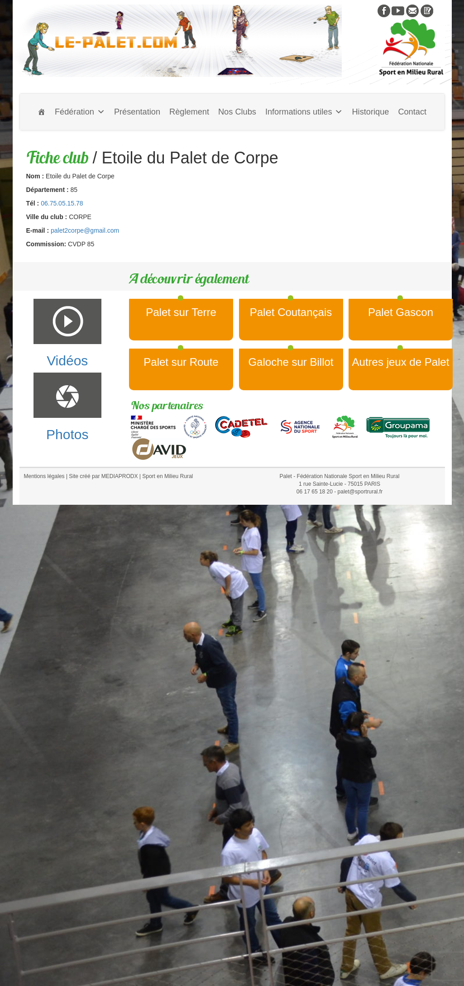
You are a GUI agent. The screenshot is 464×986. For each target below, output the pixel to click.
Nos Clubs (237, 111)
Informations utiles (304, 112)
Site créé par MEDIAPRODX (103, 476)
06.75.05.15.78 (62, 203)
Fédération (80, 112)
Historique (370, 111)
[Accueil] (41, 112)
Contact (412, 111)
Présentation (137, 111)
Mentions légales (44, 476)
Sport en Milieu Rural (167, 476)
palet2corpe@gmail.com (85, 230)
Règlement (189, 111)
